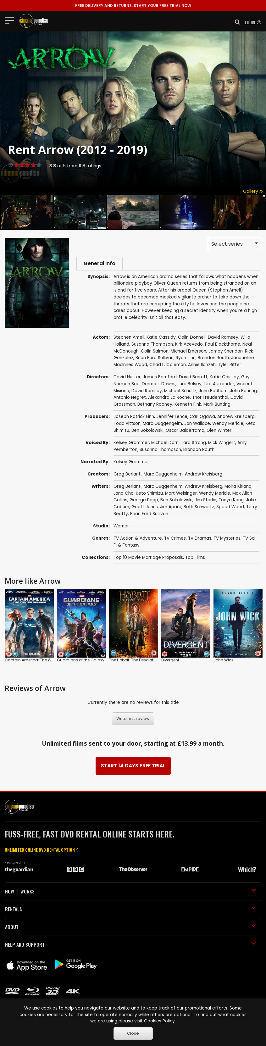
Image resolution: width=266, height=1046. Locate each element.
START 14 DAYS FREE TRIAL (133, 766)
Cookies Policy (159, 1021)
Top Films (195, 558)
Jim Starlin (205, 501)
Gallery (253, 191)
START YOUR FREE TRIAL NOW (133, 5)
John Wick (223, 661)
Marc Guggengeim (162, 424)
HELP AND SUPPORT (130, 945)
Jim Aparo (170, 508)
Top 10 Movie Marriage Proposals (148, 558)
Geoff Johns (144, 508)
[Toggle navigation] (11, 20)
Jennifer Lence (171, 417)
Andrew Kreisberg (236, 417)
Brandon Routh (198, 450)
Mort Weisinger (181, 494)
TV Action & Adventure (138, 539)
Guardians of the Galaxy (80, 661)
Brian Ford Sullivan (149, 514)
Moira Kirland (238, 487)
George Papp (144, 501)
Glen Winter (219, 431)
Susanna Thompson (160, 450)
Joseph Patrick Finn (134, 417)
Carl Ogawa (202, 417)
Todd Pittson (127, 424)
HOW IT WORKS (130, 891)
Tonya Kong (231, 501)
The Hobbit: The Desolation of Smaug (144, 661)
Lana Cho (124, 494)
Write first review (133, 719)
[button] (235, 22)
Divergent (170, 661)
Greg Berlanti (127, 475)
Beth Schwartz (199, 508)
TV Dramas (199, 539)
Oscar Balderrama (185, 431)
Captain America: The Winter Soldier (39, 661)
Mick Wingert (221, 443)
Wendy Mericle (227, 424)
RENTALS (130, 909)
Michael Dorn (165, 443)
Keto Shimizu (149, 494)
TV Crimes (175, 539)
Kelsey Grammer (131, 443)
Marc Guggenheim (163, 475)
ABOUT (130, 927)
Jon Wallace (197, 424)
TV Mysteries (227, 539)
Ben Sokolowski (147, 431)
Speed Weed (230, 508)
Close (133, 1033)
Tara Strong (193, 443)
